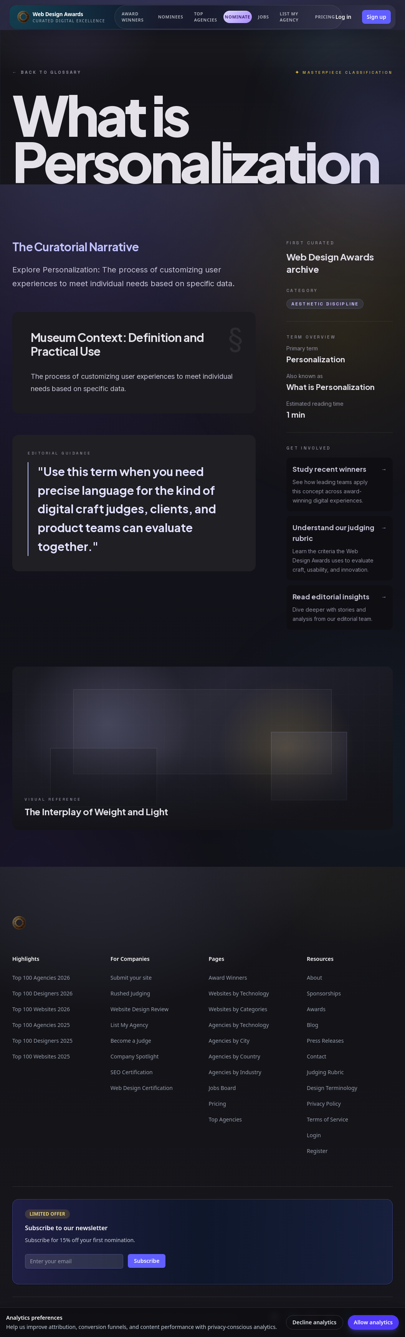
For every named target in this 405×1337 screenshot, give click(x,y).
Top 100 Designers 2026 (42, 993)
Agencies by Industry (235, 1072)
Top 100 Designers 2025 (42, 1040)
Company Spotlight (135, 1056)
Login (314, 1135)
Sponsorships (324, 993)
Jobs (263, 17)
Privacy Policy (324, 1103)
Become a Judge (131, 1040)
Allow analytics (373, 1322)
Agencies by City (229, 1040)
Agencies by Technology (239, 1024)
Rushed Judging (130, 993)
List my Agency (289, 17)
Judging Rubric (325, 1072)
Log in (344, 16)
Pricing (217, 1103)
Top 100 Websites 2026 (41, 1009)
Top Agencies (205, 17)
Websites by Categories (238, 1009)
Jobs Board (222, 1087)
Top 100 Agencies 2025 (41, 1024)
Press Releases (325, 1040)
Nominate (237, 17)
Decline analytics (315, 1322)
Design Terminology (332, 1087)
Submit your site (131, 977)
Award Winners (133, 17)
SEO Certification (132, 1072)
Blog (312, 1024)
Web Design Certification (142, 1087)
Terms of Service (327, 1119)
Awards (316, 1009)
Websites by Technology (239, 993)
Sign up (376, 16)
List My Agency (129, 1024)
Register (317, 1151)
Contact (316, 1056)
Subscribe (146, 1260)
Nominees (170, 17)
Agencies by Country (234, 1056)
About (314, 977)
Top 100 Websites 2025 (41, 1056)
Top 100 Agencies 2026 (41, 977)
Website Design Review (140, 1009)
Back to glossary (46, 72)
